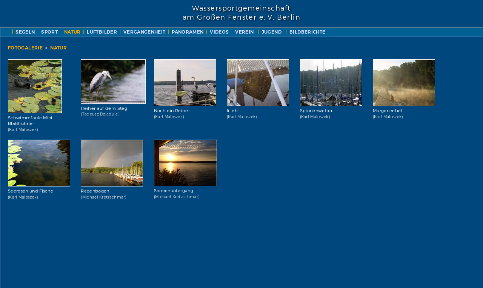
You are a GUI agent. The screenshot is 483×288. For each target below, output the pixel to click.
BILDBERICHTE (307, 32)
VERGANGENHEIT (144, 32)
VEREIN (244, 32)
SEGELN (25, 32)
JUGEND (271, 32)
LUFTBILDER (102, 32)
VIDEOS (219, 32)
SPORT (49, 32)
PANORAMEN (187, 32)
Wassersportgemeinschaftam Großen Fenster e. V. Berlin (241, 13)
